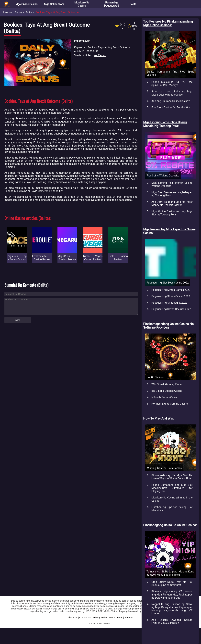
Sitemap (129, 617)
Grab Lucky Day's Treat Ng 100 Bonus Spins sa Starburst (171, 583)
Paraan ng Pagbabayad (111, 4)
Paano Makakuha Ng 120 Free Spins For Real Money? (171, 83)
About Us (72, 617)
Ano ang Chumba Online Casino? (170, 101)
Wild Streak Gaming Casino (167, 384)
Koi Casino (100, 55)
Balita (133, 4)
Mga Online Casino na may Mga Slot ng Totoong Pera (171, 213)
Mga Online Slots (54, 4)
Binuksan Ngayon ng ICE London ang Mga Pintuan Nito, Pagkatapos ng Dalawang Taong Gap (171, 594)
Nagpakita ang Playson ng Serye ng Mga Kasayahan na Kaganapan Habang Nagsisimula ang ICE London (171, 609)
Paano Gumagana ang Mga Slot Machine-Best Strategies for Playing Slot (171, 488)
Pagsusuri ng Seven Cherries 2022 (171, 309)
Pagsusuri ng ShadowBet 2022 (169, 302)
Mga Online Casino (26, 4)
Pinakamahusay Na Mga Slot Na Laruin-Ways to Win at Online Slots (171, 477)
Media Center (116, 617)
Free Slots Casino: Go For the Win (170, 107)
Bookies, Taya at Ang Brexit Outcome (57, 12)
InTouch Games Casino (164, 397)
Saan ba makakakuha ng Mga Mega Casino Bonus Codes (171, 93)
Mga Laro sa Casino (81, 4)
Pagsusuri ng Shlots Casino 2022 (170, 296)
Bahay (18, 12)
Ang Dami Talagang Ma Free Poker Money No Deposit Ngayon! (171, 203)
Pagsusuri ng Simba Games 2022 (170, 289)
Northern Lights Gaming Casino (169, 403)
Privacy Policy (100, 617)
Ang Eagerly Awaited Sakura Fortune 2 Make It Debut (171, 621)
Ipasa (17, 320)
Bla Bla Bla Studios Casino (166, 390)
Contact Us (85, 617)
